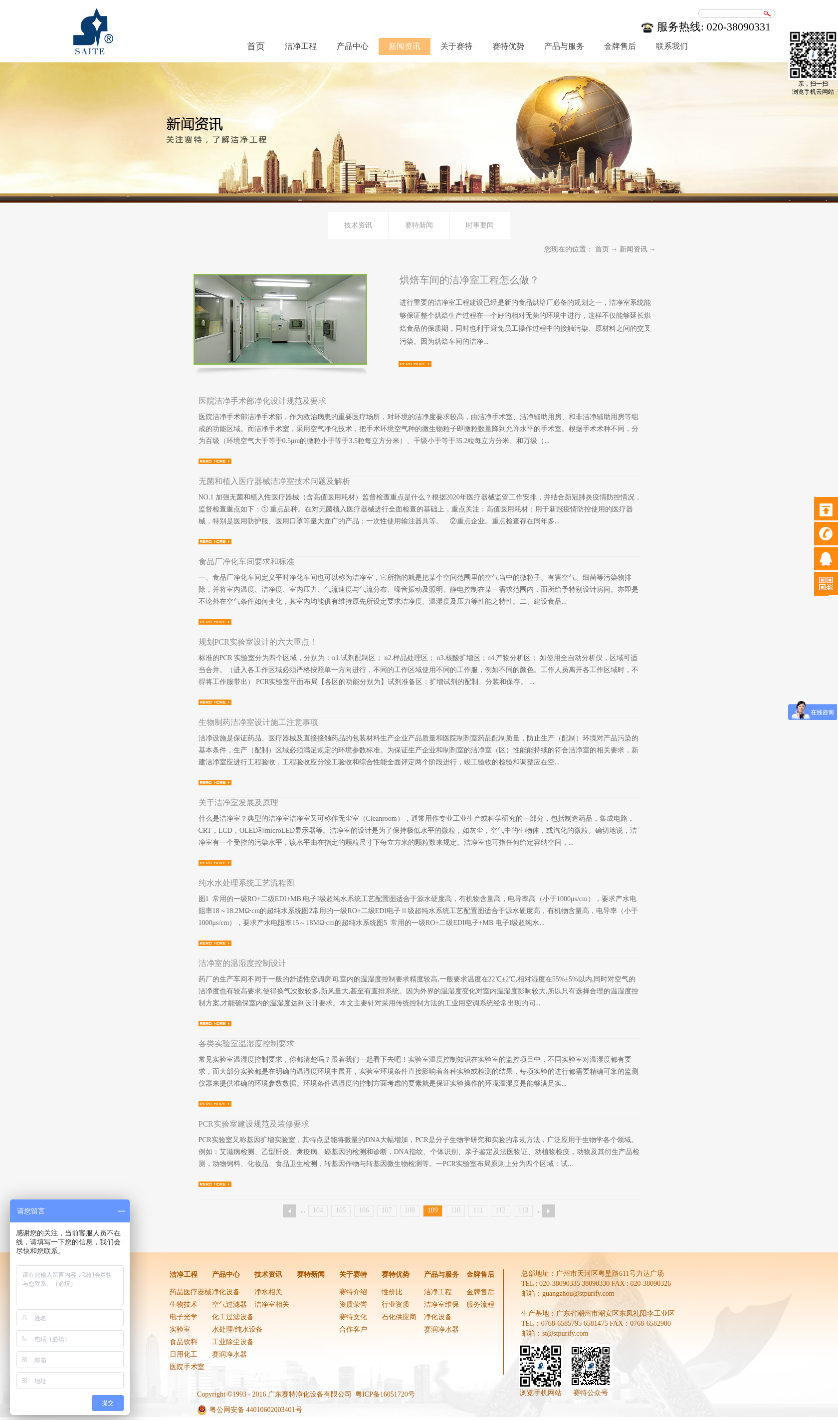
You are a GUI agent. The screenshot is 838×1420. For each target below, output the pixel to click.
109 (432, 1210)
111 (478, 1210)
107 (387, 1210)
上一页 (289, 1210)
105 (341, 1210)
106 (364, 1210)
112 (500, 1210)
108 (410, 1210)
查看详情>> (415, 364)
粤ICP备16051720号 (385, 1394)
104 (318, 1210)
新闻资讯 (633, 249)
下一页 (548, 1210)
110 (455, 1210)
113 (523, 1210)
